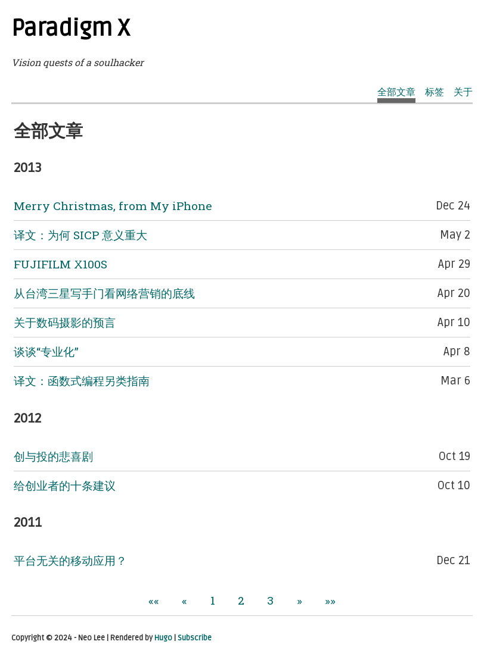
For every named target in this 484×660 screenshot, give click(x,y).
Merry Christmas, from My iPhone (113, 205)
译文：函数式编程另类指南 (82, 380)
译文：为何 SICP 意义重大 (80, 234)
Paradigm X (70, 28)
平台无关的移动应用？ (70, 560)
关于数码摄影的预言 (65, 322)
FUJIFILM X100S (60, 264)
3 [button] (270, 600)
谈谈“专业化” (46, 351)
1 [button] (212, 600)
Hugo (163, 638)
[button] (153, 600)
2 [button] (241, 600)
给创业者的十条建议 (65, 485)
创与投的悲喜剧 (53, 456)
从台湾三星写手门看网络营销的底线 (104, 293)
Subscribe (195, 638)
